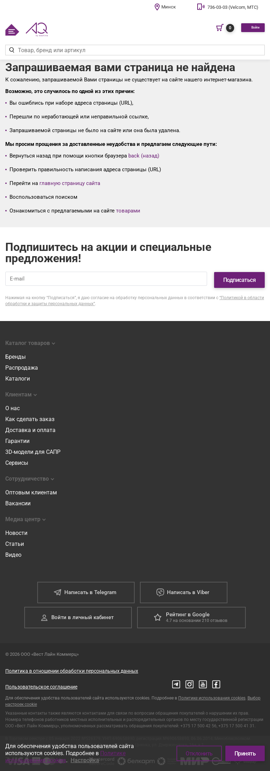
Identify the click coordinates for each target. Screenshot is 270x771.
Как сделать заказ (29, 416)
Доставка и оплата (30, 427)
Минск (168, 7)
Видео (13, 552)
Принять (245, 753)
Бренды (15, 354)
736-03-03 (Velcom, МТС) (232, 7)
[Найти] (11, 50)
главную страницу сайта (69, 183)
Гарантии (17, 438)
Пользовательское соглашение (41, 684)
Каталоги (17, 375)
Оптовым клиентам (31, 489)
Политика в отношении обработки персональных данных (71, 668)
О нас (12, 405)
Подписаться (239, 277)
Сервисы (16, 460)
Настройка (85, 760)
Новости (16, 530)
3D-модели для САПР (32, 449)
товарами (128, 211)
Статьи (14, 541)
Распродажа (21, 365)
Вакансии (18, 500)
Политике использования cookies (211, 695)
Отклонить (199, 753)
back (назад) (143, 156)
